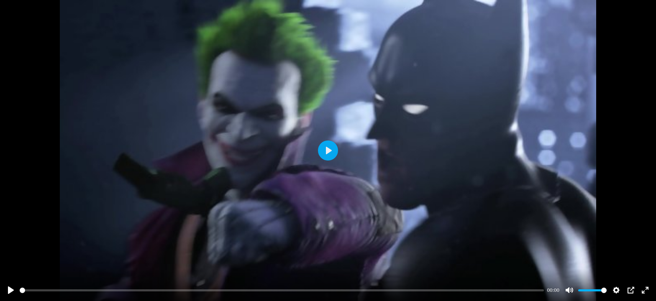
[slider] (282, 290)
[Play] (11, 290)
